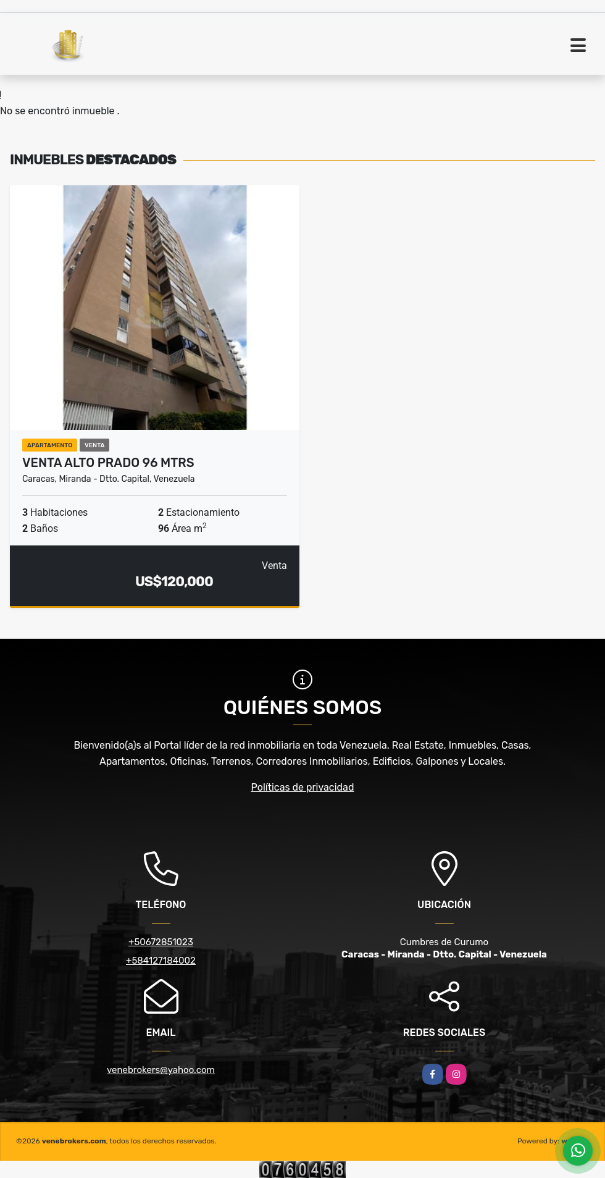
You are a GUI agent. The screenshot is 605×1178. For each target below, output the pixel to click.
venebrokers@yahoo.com (161, 1069)
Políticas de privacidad (302, 787)
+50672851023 (160, 942)
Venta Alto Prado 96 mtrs (108, 462)
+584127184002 (161, 960)
